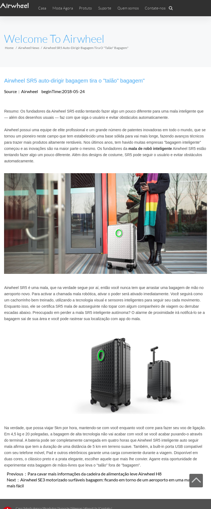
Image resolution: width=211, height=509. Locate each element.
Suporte (104, 8)
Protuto (85, 8)
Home (9, 48)
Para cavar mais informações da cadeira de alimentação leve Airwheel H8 (94, 473)
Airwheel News (28, 48)
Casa (42, 8)
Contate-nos (155, 8)
